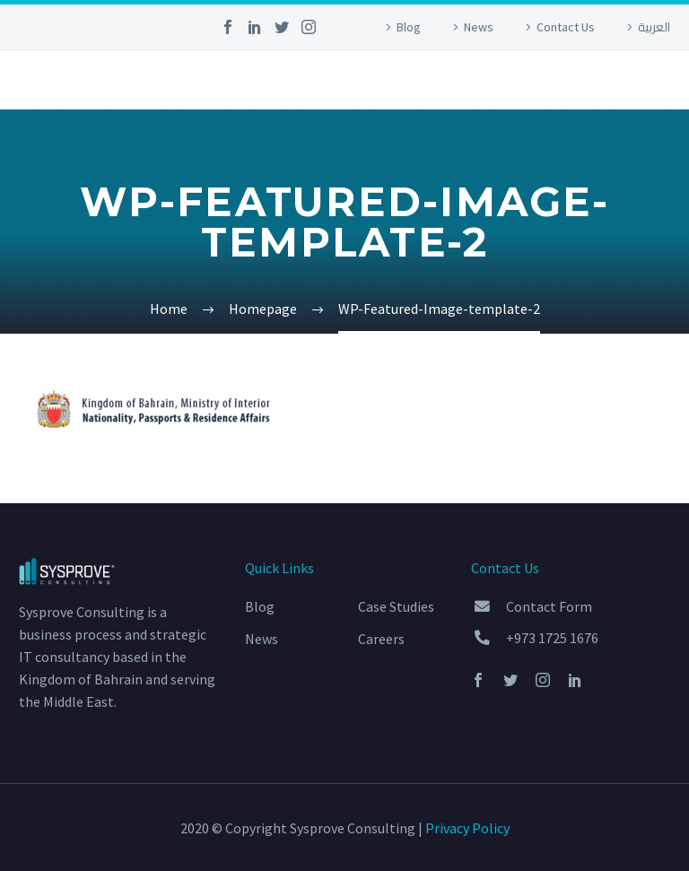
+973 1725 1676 (552, 638)
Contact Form (549, 606)
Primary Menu (654, 81)
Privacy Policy (467, 828)
